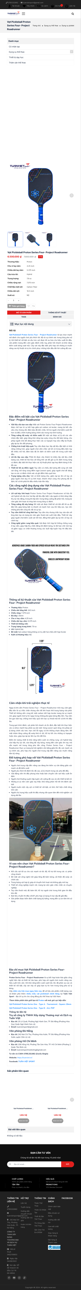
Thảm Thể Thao (38, 1204)
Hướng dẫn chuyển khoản (26, 1212)
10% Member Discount (54, 1187)
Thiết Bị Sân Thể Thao (39, 1217)
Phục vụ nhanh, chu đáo (20, 1187)
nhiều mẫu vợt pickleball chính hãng (42, 994)
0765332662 (12, 1208)
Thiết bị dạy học (16, 57)
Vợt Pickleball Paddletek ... (23, 1108)
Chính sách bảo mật (54, 1207)
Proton (41, 1000)
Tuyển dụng (25, 1207)
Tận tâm (15, 1184)
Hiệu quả (50, 1179)
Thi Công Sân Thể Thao (39, 1224)
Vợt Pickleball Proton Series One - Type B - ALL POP (31, 1008)
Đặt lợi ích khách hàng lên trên (57, 1182)
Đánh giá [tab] (57, 317)
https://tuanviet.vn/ (24, 1057)
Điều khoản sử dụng (53, 1214)
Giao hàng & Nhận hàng (53, 1234)
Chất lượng (17, 1179)
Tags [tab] (23, 317)
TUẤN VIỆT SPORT (26, 1061)
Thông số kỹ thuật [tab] (57, 313)
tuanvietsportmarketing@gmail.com (31, 1050)
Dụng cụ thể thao (51, 26)
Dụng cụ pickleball (69, 26)
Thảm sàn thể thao (17, 62)
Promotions (51, 1184)
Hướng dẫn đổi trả (54, 1221)
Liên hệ (24, 1203)
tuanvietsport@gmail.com (27, 1027)
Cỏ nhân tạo (14, 46)
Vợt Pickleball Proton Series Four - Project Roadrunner (33, 335)
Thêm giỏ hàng (17, 306)
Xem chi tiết (23, 1121)
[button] (72, 195)
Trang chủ (37, 26)
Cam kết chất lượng (53, 1227)
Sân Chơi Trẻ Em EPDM (39, 1231)
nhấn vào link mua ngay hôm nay (27, 991)
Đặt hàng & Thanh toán (52, 1241)
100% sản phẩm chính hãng (22, 1182)
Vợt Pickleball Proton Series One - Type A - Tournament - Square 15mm (40, 1004)
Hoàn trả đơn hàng (26, 1225)
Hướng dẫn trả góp (26, 1219)
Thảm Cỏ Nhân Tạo (40, 1211)
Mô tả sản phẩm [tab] (23, 313)
